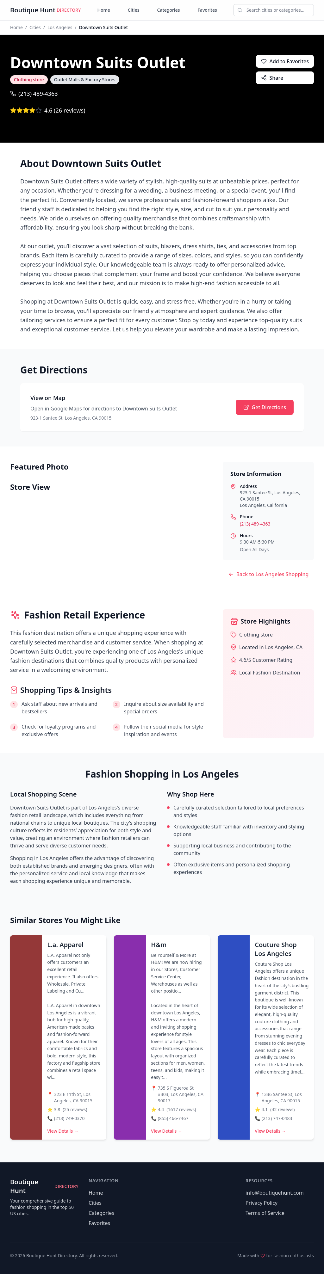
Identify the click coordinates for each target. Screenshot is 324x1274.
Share (272, 77)
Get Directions (264, 407)
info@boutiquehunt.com (275, 1192)
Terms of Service (265, 1212)
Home (103, 10)
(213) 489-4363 (34, 93)
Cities (134, 10)
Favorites (207, 10)
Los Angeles (59, 27)
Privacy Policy (261, 1202)
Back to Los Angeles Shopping (268, 574)
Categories (168, 10)
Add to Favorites (285, 61)
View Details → (62, 1131)
